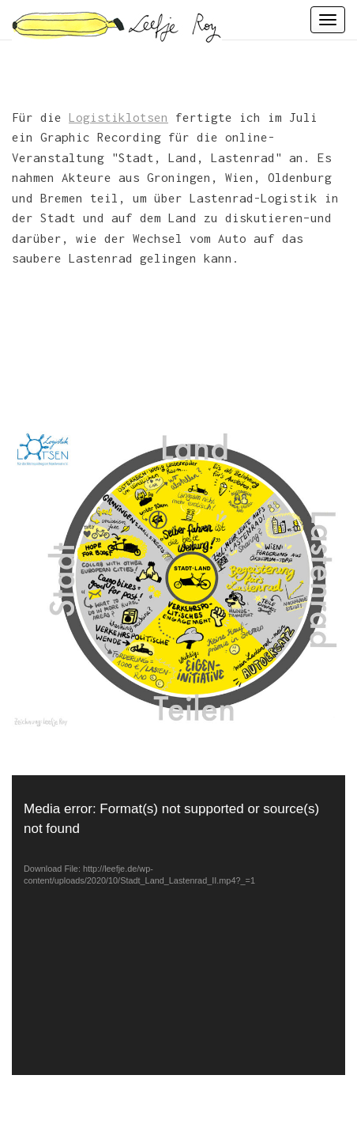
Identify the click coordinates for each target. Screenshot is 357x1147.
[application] (178, 925)
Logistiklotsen (118, 117)
